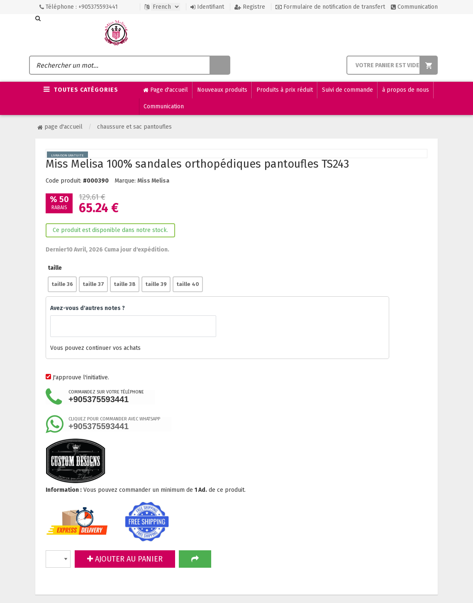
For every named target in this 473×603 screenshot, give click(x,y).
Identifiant (207, 6)
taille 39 (156, 284)
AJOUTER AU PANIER (125, 559)
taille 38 (125, 284)
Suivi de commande (347, 89)
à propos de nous (405, 89)
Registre (249, 6)
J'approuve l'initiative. (81, 377)
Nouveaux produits (222, 89)
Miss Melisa (153, 180)
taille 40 (187, 284)
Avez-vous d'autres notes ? (87, 308)
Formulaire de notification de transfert (330, 6)
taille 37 (93, 284)
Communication (414, 6)
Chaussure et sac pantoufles (134, 126)
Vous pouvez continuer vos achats (217, 348)
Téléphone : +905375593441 (78, 6)
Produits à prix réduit (284, 89)
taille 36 (62, 284)
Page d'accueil (165, 90)
